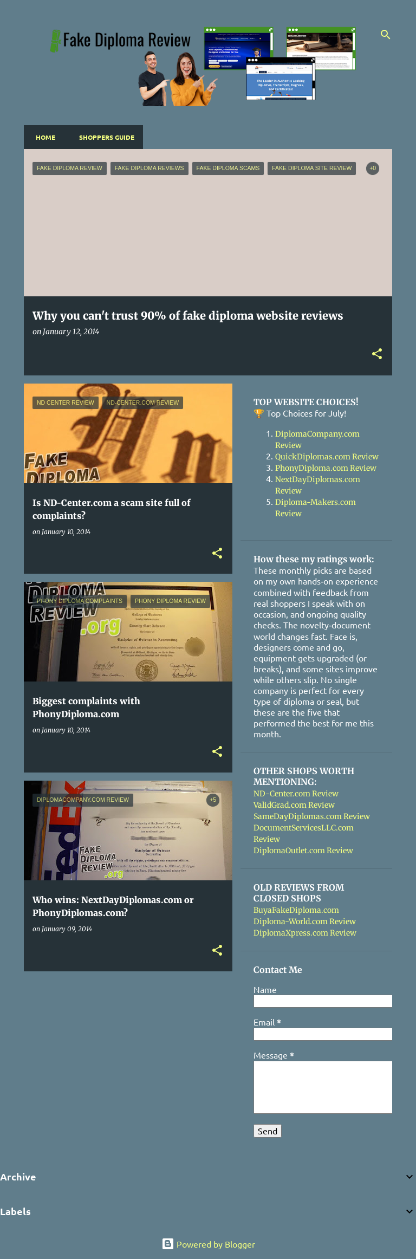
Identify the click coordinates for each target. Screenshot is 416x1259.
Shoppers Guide (103, 137)
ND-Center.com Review (296, 794)
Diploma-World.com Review (304, 921)
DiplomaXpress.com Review (304, 933)
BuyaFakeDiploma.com (296, 910)
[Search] (385, 35)
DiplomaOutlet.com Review (303, 850)
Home (42, 137)
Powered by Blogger (208, 1243)
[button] (377, 354)
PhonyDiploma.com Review (325, 468)
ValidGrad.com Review (294, 805)
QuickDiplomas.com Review (327, 457)
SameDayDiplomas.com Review (311, 816)
